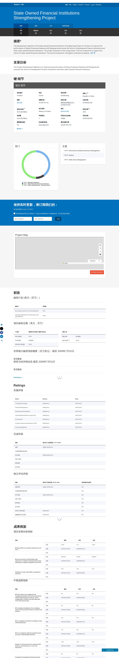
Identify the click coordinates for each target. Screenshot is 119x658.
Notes (19, 129)
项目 (22, 4)
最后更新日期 (65, 122)
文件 (50, 26)
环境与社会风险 (65, 116)
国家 (18, 100)
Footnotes (17, 377)
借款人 (85, 93)
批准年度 (86, 109)
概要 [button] (21, 32)
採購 (36, 26)
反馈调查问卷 (110, 650)
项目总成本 (21, 109)
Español (81, 5)
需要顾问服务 (21, 122)
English (75, 5)
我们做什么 (17, 4)
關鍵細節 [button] (36, 32)
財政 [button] (51, 32)
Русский (98, 5)
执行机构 (41, 108)
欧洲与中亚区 (65, 111)
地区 (62, 108)
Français (87, 5)
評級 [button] (66, 32)
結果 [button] (80, 32)
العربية (92, 5)
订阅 (58, 219)
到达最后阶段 (43, 122)
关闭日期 (85, 116)
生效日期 (85, 100)
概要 (21, 26)
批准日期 (63, 100)
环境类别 (41, 116)
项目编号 (19, 93)
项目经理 (63, 93)
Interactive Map (97, 272)
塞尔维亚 (19, 103)
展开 (92, 53)
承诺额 (19, 116)
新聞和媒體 (65, 26)
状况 (40, 93)
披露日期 (41, 100)
